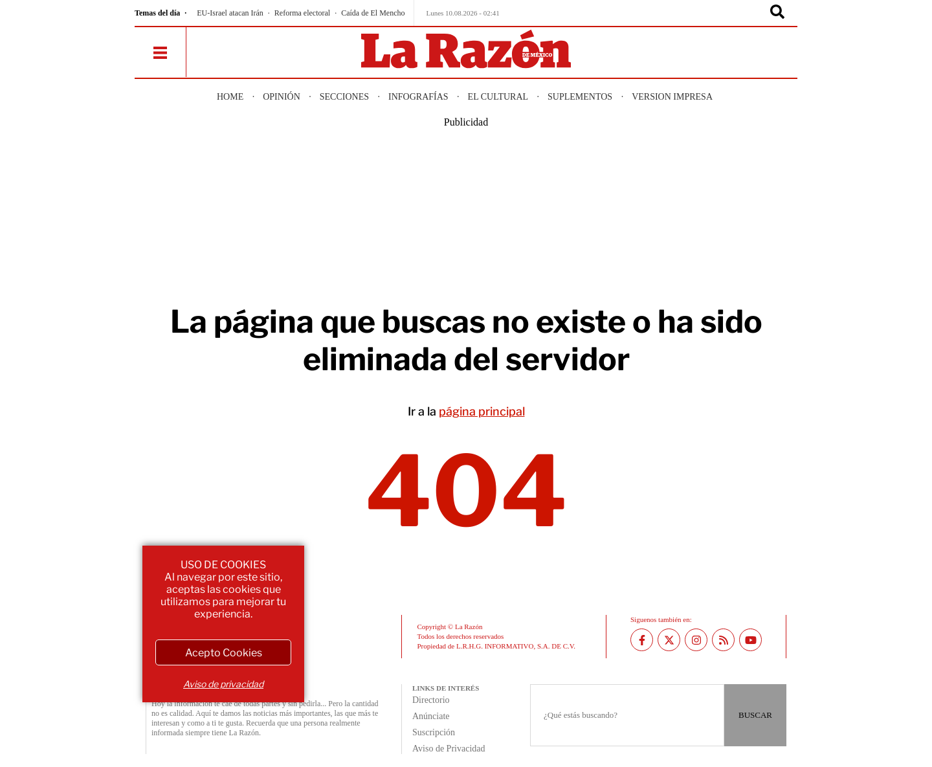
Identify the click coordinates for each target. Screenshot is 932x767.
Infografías (418, 97)
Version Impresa (672, 97)
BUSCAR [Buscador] (755, 715)
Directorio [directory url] (431, 700)
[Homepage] (466, 50)
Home (230, 97)
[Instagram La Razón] (696, 639)
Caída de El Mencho (373, 12)
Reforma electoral (302, 12)
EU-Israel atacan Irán (230, 12)
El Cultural (498, 97)
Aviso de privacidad (223, 683)
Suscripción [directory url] (433, 732)
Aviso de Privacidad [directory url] (448, 748)
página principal (482, 411)
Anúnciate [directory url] (431, 716)
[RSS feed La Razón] (723, 639)
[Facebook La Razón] (641, 639)
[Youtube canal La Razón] (750, 639)
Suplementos (580, 97)
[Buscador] (777, 13)
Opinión (281, 97)
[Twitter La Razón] (669, 639)
